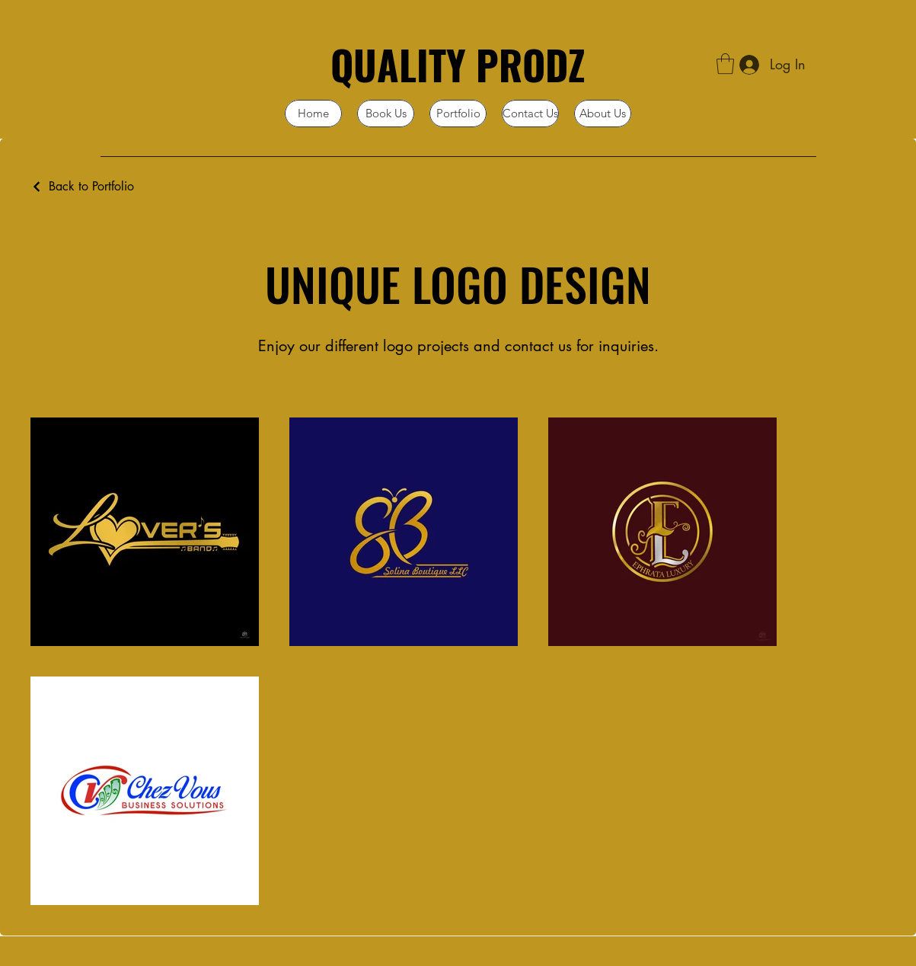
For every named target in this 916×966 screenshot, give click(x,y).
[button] (725, 63)
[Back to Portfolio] (82, 186)
